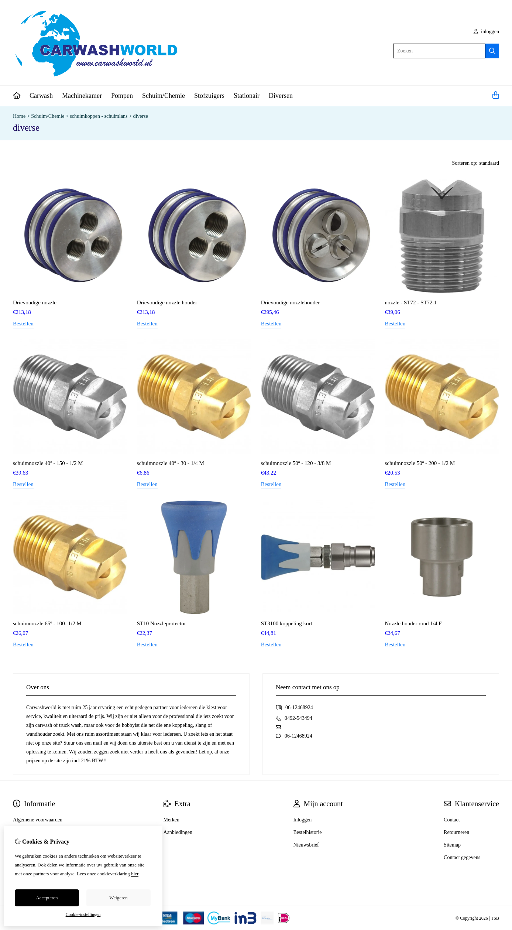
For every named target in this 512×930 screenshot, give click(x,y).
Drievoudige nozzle (34, 302)
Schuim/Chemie (163, 95)
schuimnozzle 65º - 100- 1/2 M (47, 623)
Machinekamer (82, 95)
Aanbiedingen (178, 832)
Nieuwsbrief (306, 845)
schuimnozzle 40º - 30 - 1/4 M (170, 463)
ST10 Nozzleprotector (161, 623)
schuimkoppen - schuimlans (98, 116)
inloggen (486, 31)
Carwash (41, 95)
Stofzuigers (209, 95)
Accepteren (47, 897)
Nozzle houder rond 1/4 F (413, 623)
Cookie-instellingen (83, 914)
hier (134, 873)
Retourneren (456, 832)
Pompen (122, 95)
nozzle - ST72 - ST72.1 (410, 302)
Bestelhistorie (307, 832)
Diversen (281, 95)
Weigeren (118, 897)
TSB (495, 918)
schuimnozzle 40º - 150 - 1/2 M (48, 463)
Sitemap (452, 845)
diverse (140, 116)
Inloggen (302, 820)
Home (19, 116)
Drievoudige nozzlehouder (290, 302)
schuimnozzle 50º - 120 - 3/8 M (296, 463)
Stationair (247, 95)
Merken (172, 820)
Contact (452, 820)
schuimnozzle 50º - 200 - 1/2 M (420, 463)
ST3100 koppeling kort (286, 623)
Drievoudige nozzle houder (167, 302)
